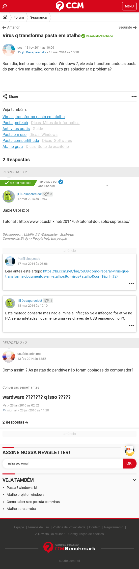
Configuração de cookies (86, 534)
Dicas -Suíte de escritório (47, 146)
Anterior (13, 27)
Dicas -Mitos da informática (55, 122)
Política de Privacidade (69, 527)
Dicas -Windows (43, 134)
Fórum (19, 17)
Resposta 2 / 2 (14, 343)
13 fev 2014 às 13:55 (31, 359)
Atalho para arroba (21, 509)
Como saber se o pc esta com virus (33, 502)
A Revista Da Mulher (50, 534)
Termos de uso (38, 527)
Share (13, 97)
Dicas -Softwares (57, 140)
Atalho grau (12, 146)
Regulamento (113, 527)
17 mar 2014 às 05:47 (32, 199)
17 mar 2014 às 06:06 (33, 264)
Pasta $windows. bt (22, 488)
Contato (95, 527)
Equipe (19, 527)
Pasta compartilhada (20, 140)
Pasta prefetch (15, 122)
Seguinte (125, 27)
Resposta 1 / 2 (14, 172)
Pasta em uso (14, 134)
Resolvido (93, 36)
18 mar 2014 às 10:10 (64, 52)
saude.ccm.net (69, 561)
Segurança (38, 17)
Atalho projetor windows (25, 495)
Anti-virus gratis (16, 128)
